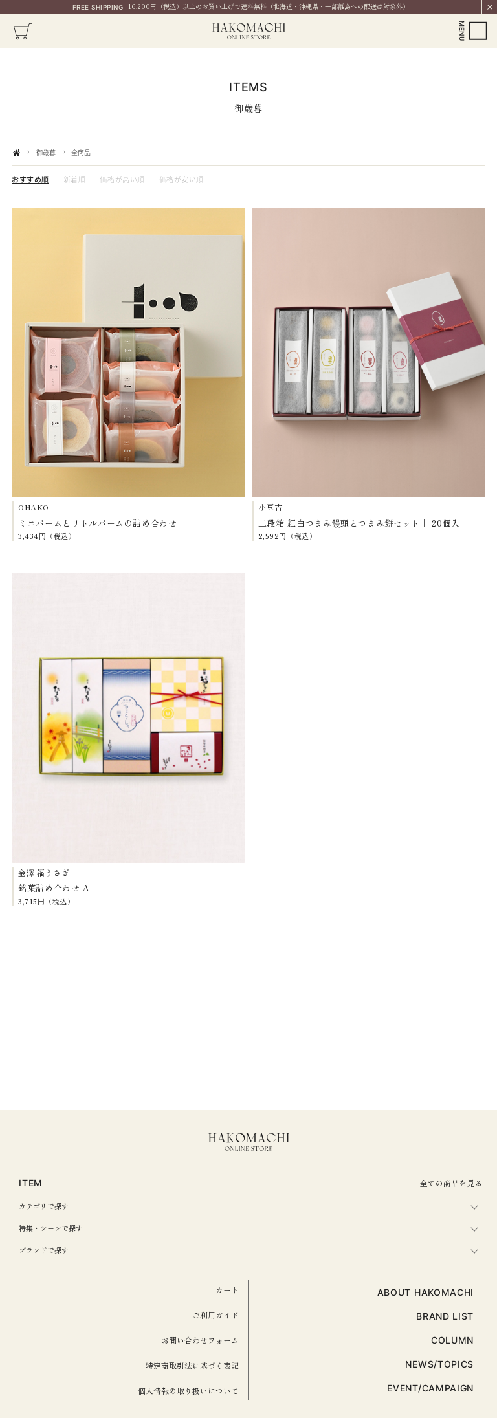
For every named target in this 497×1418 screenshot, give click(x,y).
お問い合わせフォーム (200, 1340)
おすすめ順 (30, 179)
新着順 (74, 179)
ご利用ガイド (215, 1314)
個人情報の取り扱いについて (188, 1390)
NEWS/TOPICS (439, 1363)
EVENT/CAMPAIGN (430, 1387)
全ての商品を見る (451, 1182)
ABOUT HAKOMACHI (425, 1292)
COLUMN (452, 1340)
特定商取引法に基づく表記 (192, 1365)
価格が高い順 (122, 179)
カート (227, 1289)
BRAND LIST (445, 1316)
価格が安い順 (181, 179)
